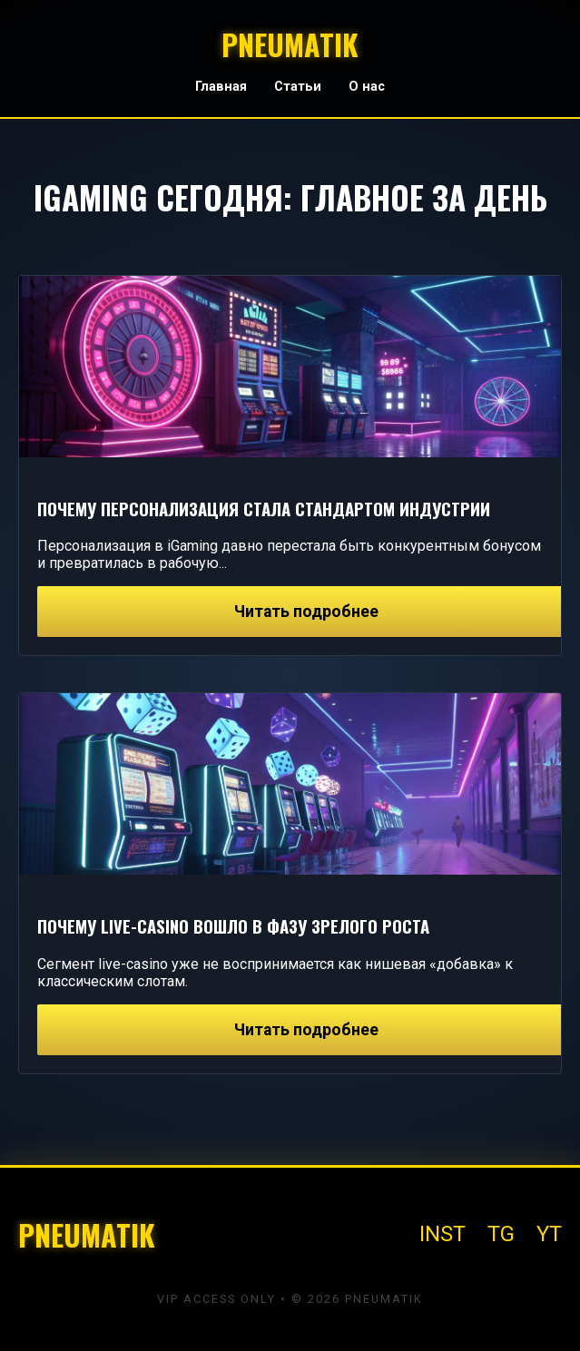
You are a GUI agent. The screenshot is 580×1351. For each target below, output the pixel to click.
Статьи (297, 86)
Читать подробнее (306, 611)
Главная (221, 86)
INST (442, 1234)
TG (501, 1234)
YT (549, 1234)
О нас (367, 86)
